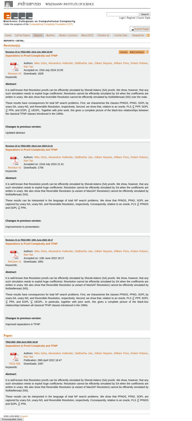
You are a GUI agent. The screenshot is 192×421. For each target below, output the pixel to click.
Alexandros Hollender (60, 63)
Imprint (24, 416)
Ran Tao (28, 66)
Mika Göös (40, 63)
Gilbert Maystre (103, 63)
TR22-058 (14, 362)
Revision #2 (14, 166)
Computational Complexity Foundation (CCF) (51, 24)
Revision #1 (14, 260)
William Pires (121, 63)
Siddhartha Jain (84, 63)
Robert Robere (139, 63)
